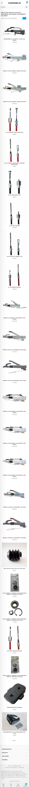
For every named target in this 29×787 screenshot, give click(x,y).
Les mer (14, 777)
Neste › (14, 740)
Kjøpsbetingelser (16, 766)
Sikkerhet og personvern (11, 767)
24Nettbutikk (17, 781)
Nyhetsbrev (21, 767)
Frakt (9, 766)
